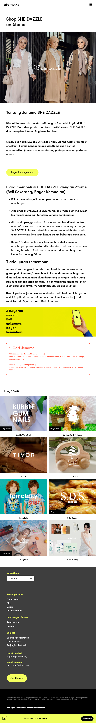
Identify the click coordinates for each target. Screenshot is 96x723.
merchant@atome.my (18, 665)
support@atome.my (17, 656)
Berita (10, 607)
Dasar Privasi (13, 641)
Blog (9, 603)
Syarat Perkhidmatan (18, 638)
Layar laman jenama (22, 172)
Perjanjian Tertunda (17, 645)
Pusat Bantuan (14, 610)
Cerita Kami (13, 599)
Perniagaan (13, 622)
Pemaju (10, 626)
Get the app (16, 678)
